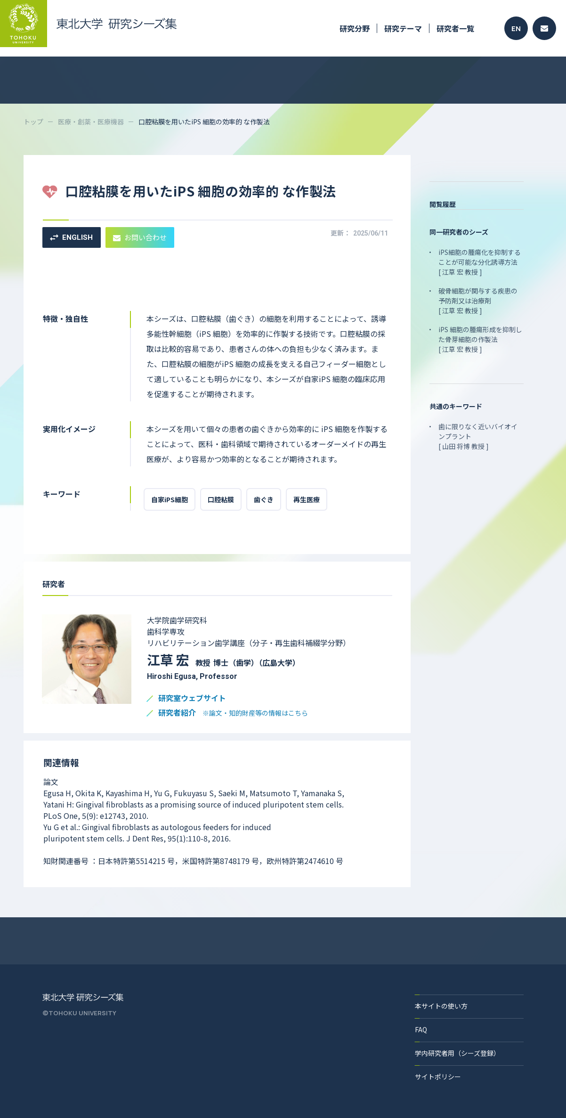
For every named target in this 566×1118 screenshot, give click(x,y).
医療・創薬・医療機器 (91, 121)
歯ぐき (264, 499)
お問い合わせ (140, 237)
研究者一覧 (455, 28)
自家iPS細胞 (169, 499)
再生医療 (306, 499)
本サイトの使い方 (441, 1006)
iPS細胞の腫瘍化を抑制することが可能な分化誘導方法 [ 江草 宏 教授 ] (479, 262)
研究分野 (355, 28)
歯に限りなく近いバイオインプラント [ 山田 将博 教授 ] (477, 436)
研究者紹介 (233, 713)
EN (516, 28)
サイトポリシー (438, 1076)
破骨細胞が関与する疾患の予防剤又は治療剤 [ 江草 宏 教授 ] (477, 300)
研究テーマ (403, 28)
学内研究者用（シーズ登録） (457, 1053)
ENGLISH (71, 237)
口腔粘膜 (221, 499)
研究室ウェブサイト (192, 698)
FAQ (421, 1029)
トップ (33, 121)
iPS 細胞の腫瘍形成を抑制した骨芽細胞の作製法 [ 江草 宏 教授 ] (480, 339)
